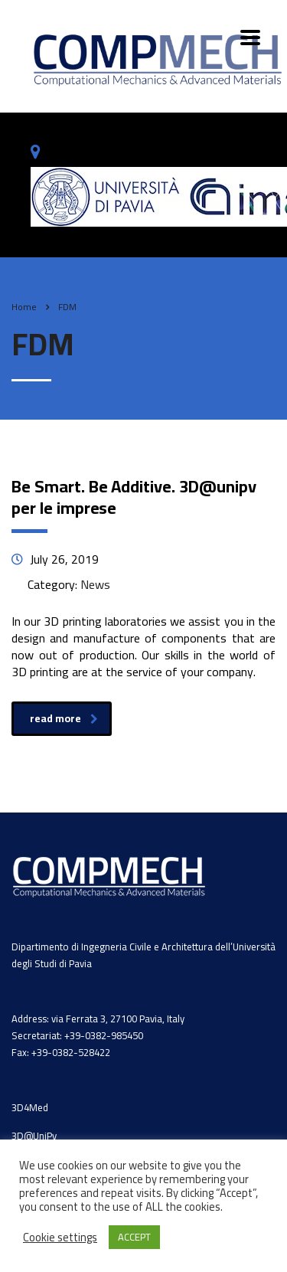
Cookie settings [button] (60, 1237)
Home (24, 307)
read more (64, 718)
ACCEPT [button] (134, 1237)
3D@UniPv (34, 1135)
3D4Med (29, 1107)
